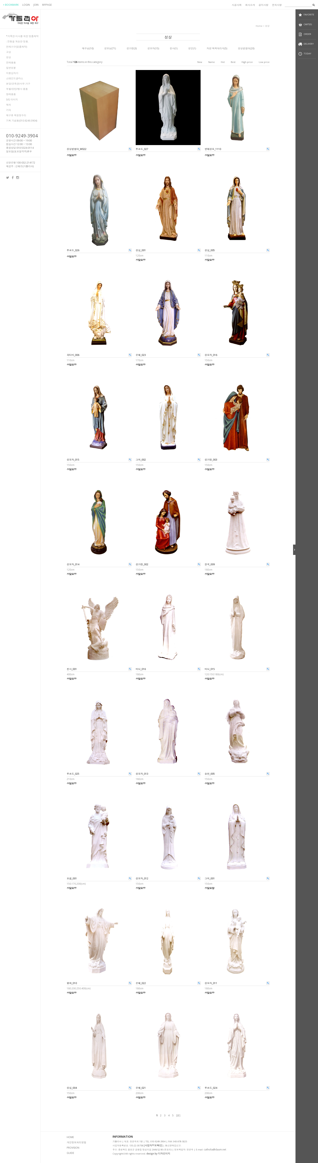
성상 (8, 57)
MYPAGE (47, 4)
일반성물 (11, 68)
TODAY (304, 54)
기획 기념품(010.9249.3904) (21, 120)
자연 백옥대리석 (215, 48)
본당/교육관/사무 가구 (18, 83)
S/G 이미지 (12, 99)
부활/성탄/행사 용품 (17, 89)
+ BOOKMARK (11, 4)
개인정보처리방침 (76, 1142)
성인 (190, 48)
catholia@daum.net (215, 1149)
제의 (8, 105)
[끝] (178, 1115)
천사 (172, 48)
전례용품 (11, 62)
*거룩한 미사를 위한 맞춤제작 (22, 36)
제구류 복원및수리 (16, 115)
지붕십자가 (12, 73)
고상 (8, 52)
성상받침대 (244, 48)
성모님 (108, 48)
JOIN (36, 4)
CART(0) (305, 25)
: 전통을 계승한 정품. (17, 41)
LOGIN (26, 4)
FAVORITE (306, 15)
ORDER (304, 34)
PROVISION (73, 1147)
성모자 (151, 48)
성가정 (130, 48)
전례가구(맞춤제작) (16, 46)
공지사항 (263, 5)
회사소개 (250, 5)
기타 (8, 110)
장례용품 (11, 94)
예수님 (85, 48)
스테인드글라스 (14, 78)
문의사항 (277, 5)
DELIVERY (306, 44)
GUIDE (70, 1153)
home (259, 25)
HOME (70, 1137)
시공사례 (237, 5)
